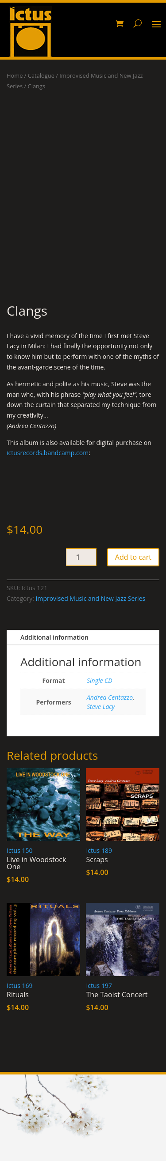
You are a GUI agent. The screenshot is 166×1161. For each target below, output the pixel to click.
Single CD (99, 680)
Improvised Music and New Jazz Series (91, 598)
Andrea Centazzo (110, 697)
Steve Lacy (101, 706)
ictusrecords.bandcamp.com (48, 453)
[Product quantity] (81, 557)
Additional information (54, 637)
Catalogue (41, 75)
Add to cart (133, 557)
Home (15, 75)
